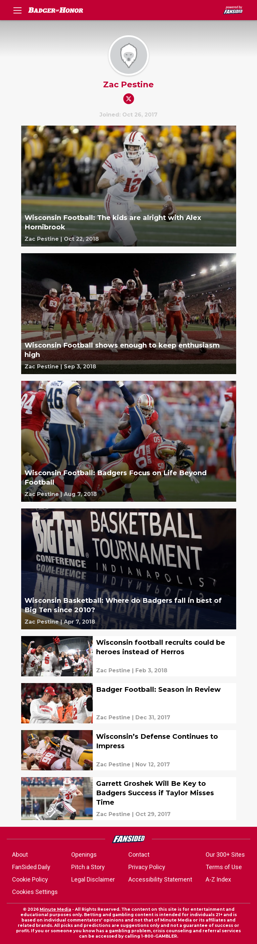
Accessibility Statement (160, 879)
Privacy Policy (146, 866)
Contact (138, 854)
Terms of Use (224, 866)
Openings (84, 854)
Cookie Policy (30, 879)
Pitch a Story (88, 866)
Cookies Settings (35, 891)
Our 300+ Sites (225, 854)
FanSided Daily (31, 866)
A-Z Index (218, 879)
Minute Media (55, 909)
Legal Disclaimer (93, 879)
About (20, 854)
